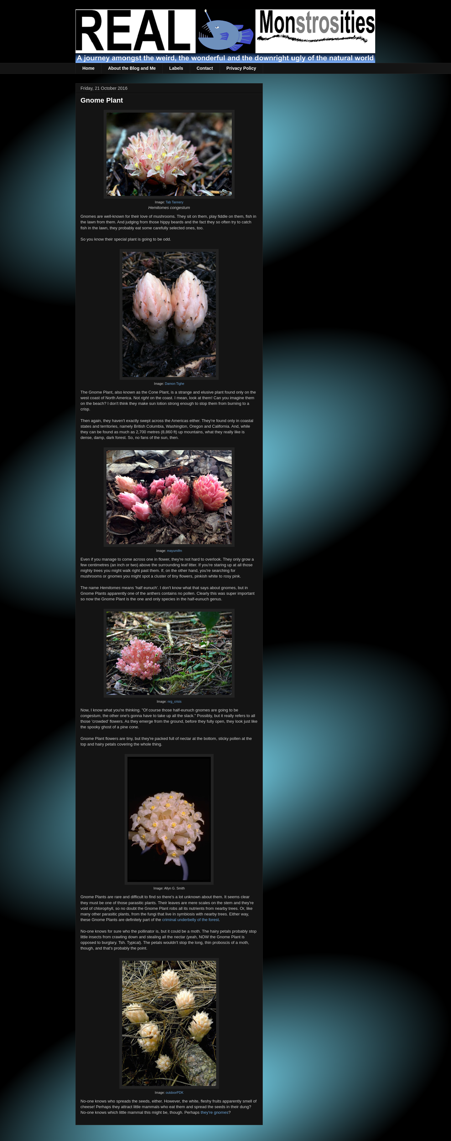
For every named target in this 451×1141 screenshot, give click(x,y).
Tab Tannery (174, 202)
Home (88, 68)
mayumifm (174, 551)
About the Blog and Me (132, 68)
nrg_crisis (174, 701)
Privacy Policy (241, 68)
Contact (205, 68)
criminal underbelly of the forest (190, 919)
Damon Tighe (174, 383)
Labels (176, 68)
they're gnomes (214, 1112)
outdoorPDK (175, 1092)
